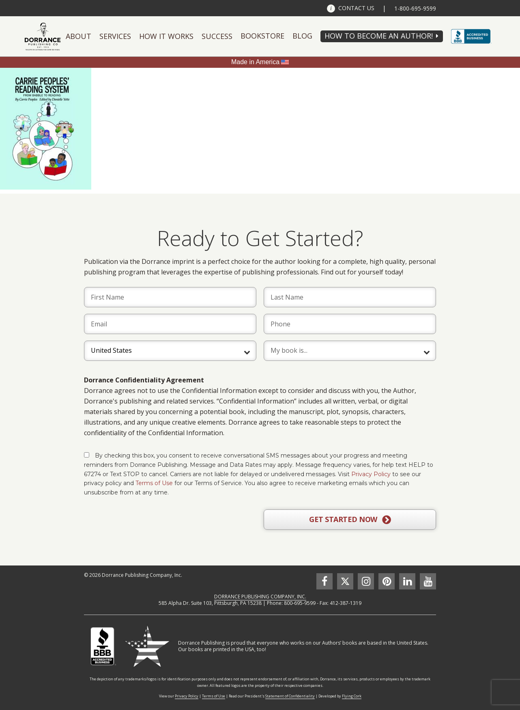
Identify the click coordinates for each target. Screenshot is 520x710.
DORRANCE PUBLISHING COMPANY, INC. (260, 596)
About (78, 36)
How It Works (166, 36)
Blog (302, 36)
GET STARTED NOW (350, 519)
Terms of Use (154, 483)
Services (115, 36)
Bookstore (262, 36)
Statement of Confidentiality (290, 696)
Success (217, 36)
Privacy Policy (371, 474)
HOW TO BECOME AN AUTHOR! (378, 36)
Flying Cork (351, 696)
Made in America (255, 61)
